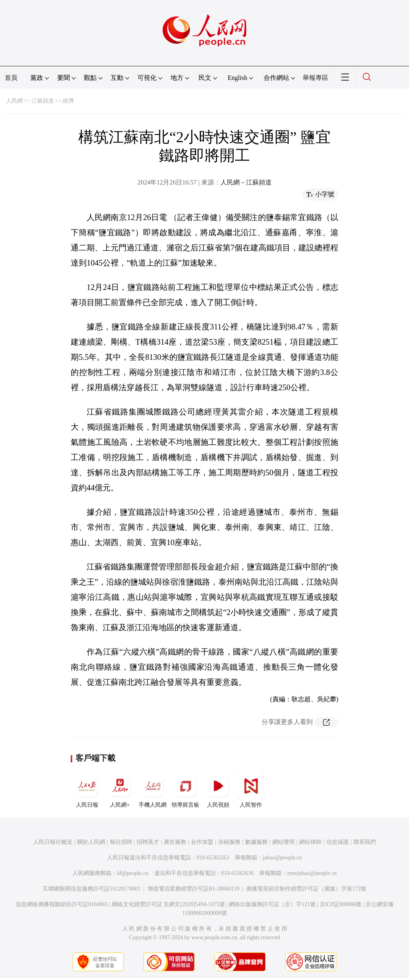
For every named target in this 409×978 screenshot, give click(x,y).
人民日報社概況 (52, 842)
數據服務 (256, 842)
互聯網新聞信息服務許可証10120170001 (92, 889)
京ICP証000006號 (341, 904)
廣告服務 (175, 842)
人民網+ (120, 790)
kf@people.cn (133, 873)
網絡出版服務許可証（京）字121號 (272, 904)
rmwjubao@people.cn (312, 873)
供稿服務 (229, 842)
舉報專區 (315, 77)
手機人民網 (153, 790)
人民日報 (87, 790)
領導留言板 (185, 790)
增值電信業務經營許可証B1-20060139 (193, 889)
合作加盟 (202, 842)
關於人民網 (91, 842)
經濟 (68, 101)
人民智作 (251, 790)
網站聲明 (283, 842)
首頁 (11, 77)
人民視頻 (218, 790)
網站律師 (310, 842)
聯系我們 (364, 842)
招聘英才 (148, 842)
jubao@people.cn (282, 858)
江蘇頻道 (43, 101)
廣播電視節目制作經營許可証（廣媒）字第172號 (306, 889)
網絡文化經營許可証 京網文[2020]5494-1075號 (168, 904)
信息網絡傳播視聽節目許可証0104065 (62, 904)
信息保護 (337, 842)
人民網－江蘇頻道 (246, 182)
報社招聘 (121, 842)
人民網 (14, 101)
